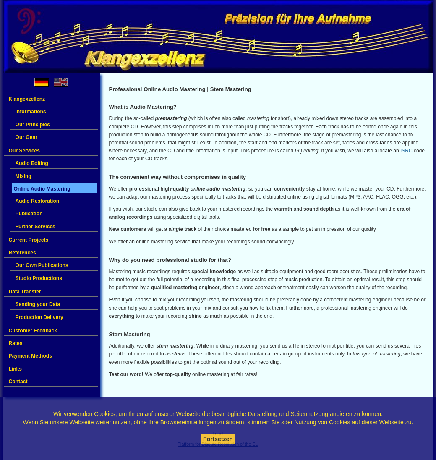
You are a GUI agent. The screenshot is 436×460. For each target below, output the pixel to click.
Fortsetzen (218, 439)
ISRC (406, 151)
